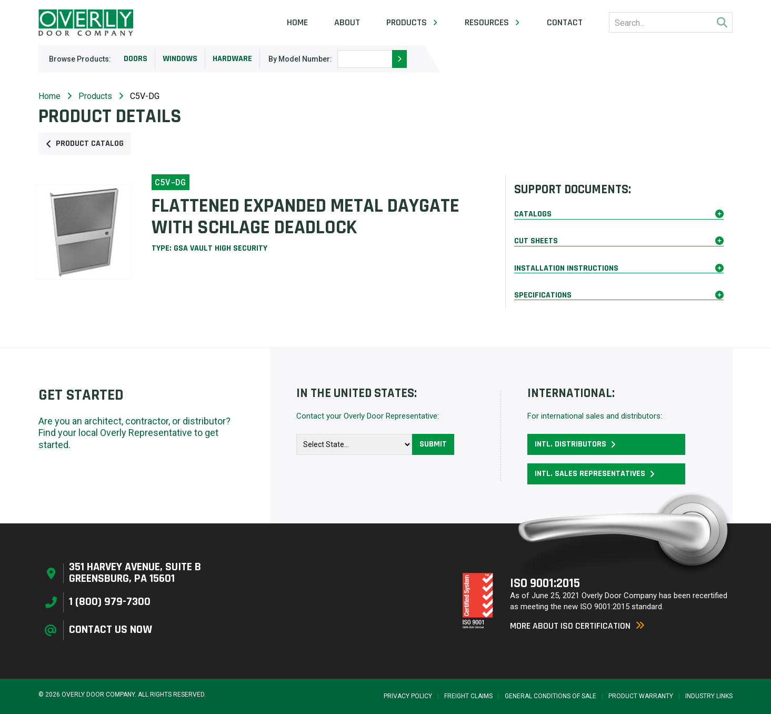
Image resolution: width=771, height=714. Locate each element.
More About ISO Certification (577, 626)
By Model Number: (300, 59)
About (347, 22)
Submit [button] (433, 444)
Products (95, 96)
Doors (135, 58)
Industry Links (709, 696)
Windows (180, 58)
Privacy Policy (408, 696)
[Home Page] (85, 22)
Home (297, 22)
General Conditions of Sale (550, 696)
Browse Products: (80, 59)
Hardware (232, 58)
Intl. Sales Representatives (595, 473)
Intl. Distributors (575, 444)
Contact (565, 22)
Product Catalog (85, 143)
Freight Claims (468, 696)
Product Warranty (640, 696)
